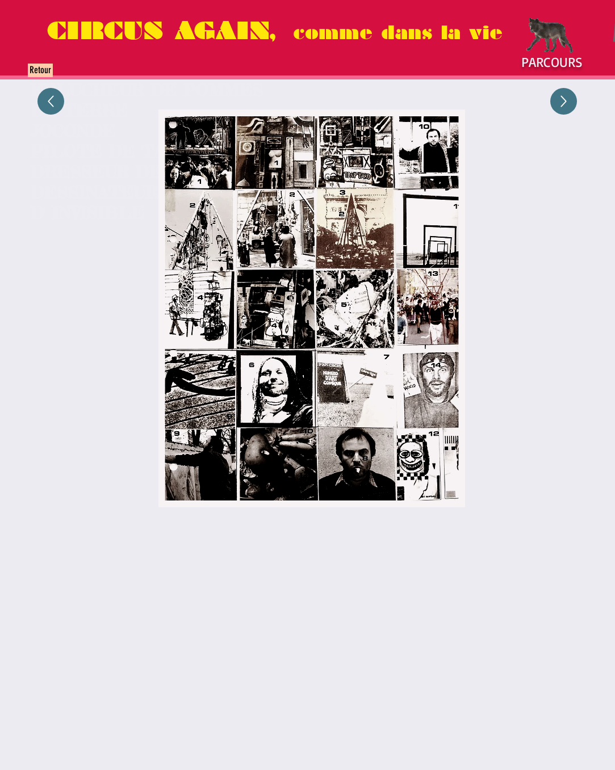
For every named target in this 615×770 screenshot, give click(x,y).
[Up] (50, 101)
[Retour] (40, 70)
